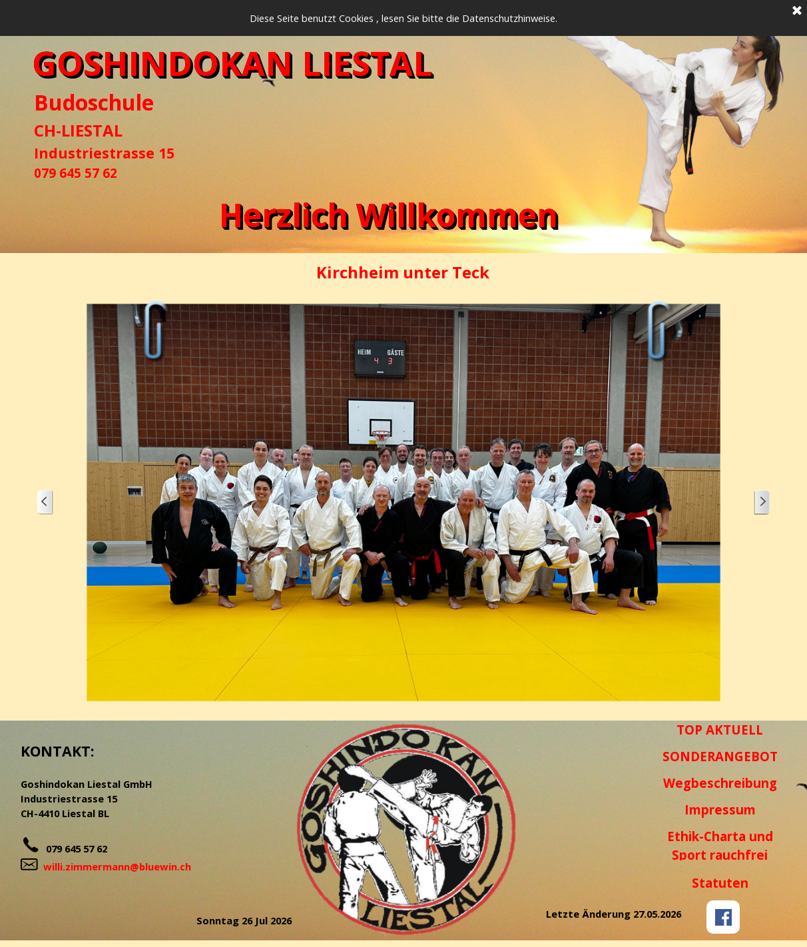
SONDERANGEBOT (720, 756)
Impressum (720, 809)
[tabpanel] (117, 134)
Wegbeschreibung (720, 783)
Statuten (720, 882)
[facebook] (723, 917)
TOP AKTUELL (719, 729)
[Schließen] (797, 11)
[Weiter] (762, 502)
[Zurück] (45, 502)
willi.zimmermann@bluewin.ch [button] (117, 866)
